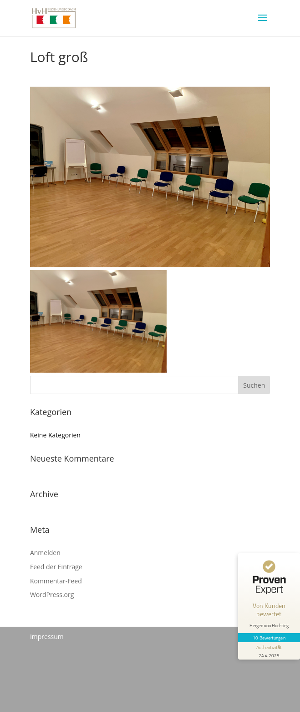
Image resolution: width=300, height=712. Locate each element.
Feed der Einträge (56, 566)
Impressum (47, 636)
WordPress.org (52, 594)
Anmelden (45, 552)
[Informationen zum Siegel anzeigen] (269, 651)
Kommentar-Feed (56, 581)
